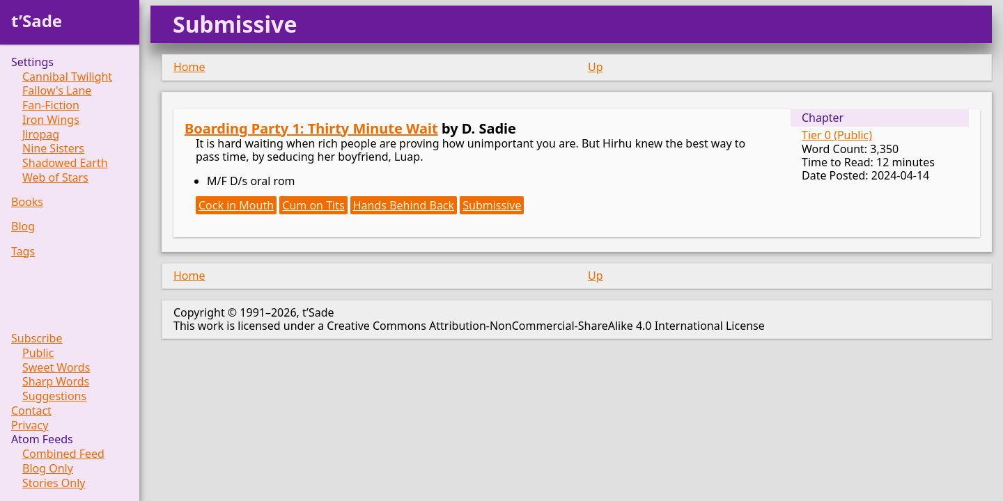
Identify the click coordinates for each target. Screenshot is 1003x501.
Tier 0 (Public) (837, 135)
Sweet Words (56, 367)
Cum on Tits (313, 205)
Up (595, 66)
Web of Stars (55, 177)
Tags (23, 251)
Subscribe (36, 338)
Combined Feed (63, 454)
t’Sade (36, 20)
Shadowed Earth (65, 163)
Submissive (491, 205)
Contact (31, 411)
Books (27, 202)
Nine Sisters (53, 148)
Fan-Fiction (50, 105)
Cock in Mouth (236, 205)
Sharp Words (55, 381)
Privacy (29, 425)
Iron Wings (50, 120)
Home (189, 66)
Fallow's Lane (56, 90)
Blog (23, 226)
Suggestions (54, 396)
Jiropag (40, 134)
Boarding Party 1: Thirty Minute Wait (311, 128)
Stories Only (54, 483)
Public (38, 353)
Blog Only (47, 468)
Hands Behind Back (403, 205)
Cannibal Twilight (67, 77)
